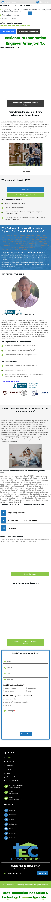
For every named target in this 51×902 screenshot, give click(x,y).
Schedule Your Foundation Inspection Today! (25, 104)
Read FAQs (25, 189)
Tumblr (12, 838)
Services (10, 765)
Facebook (13, 815)
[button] (25, 169)
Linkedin (12, 810)
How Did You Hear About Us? (14, 685)
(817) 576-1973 (45, 2)
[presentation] (25, 730)
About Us (10, 761)
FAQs (9, 769)
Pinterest (12, 833)
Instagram (13, 824)
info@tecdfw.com (11, 2)
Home (9, 758)
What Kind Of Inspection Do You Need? (18, 696)
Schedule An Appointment (28, 31)
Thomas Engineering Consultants (20, 885)
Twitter (12, 819)
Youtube (12, 829)
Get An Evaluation (30, 574)
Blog (8, 773)
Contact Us (11, 777)
